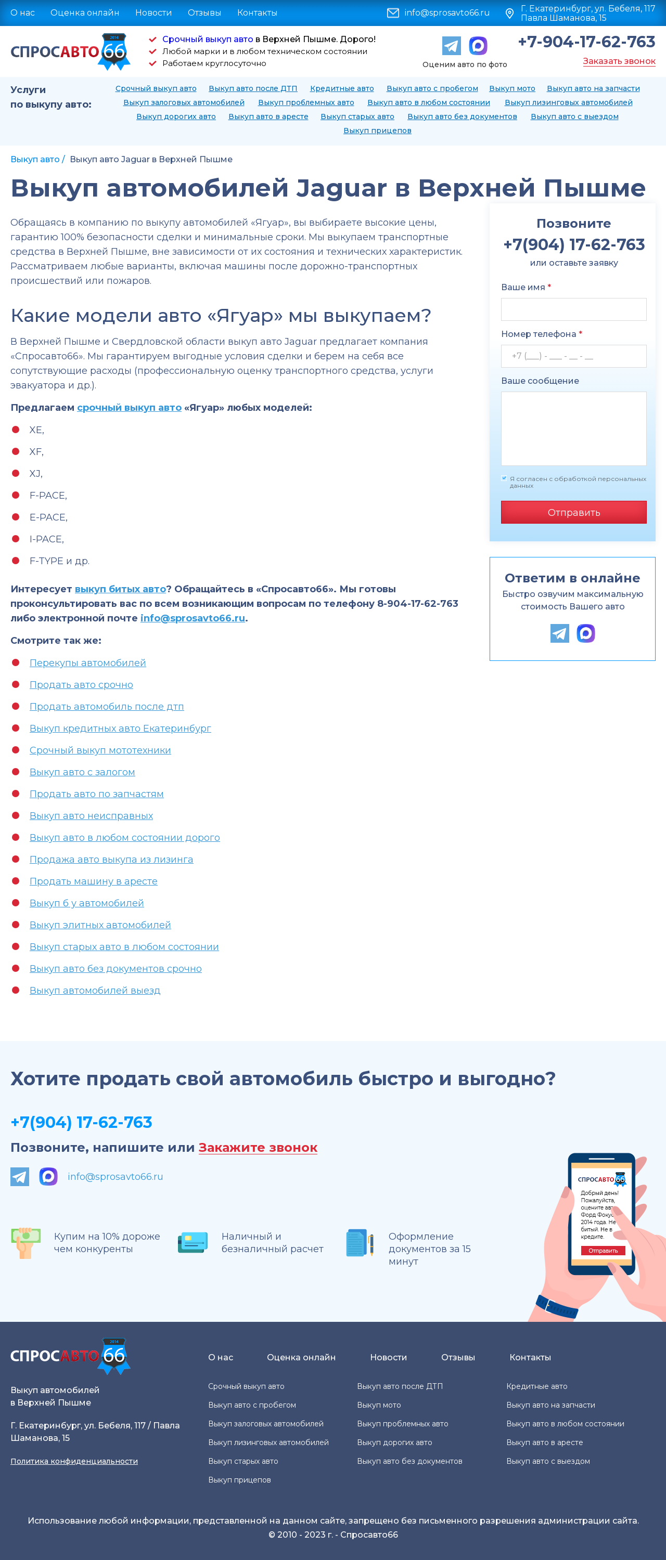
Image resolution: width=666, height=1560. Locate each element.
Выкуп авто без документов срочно (116, 968)
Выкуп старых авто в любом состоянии (124, 947)
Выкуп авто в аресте (268, 116)
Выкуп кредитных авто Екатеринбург (120, 728)
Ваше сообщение (540, 381)
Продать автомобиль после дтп (107, 706)
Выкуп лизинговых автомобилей (569, 102)
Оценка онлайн (85, 13)
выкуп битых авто (120, 589)
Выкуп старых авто (357, 116)
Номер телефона (541, 334)
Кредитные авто (342, 88)
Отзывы (205, 13)
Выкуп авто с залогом (82, 772)
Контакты (257, 13)
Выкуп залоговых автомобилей (184, 102)
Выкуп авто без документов (462, 116)
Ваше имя (526, 287)
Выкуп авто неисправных (91, 816)
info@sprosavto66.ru (447, 13)
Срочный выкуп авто (207, 39)
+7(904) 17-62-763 (81, 1122)
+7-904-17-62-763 (587, 42)
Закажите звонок (258, 1147)
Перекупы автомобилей (88, 663)
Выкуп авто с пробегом (432, 88)
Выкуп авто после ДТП (253, 88)
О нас (22, 13)
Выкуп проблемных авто (306, 102)
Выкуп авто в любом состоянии (428, 102)
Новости (153, 13)
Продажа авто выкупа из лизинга (112, 859)
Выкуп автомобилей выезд (95, 990)
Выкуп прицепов (377, 130)
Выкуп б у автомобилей (87, 903)
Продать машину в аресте (94, 881)
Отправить (574, 512)
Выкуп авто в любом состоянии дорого (125, 837)
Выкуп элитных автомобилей (100, 925)
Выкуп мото (512, 88)
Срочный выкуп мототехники (100, 750)
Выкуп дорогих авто (176, 116)
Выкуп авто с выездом (575, 116)
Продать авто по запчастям (97, 794)
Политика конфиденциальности (74, 1461)
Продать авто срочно (81, 685)
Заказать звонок (619, 61)
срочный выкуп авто (129, 407)
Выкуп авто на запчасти (593, 88)
